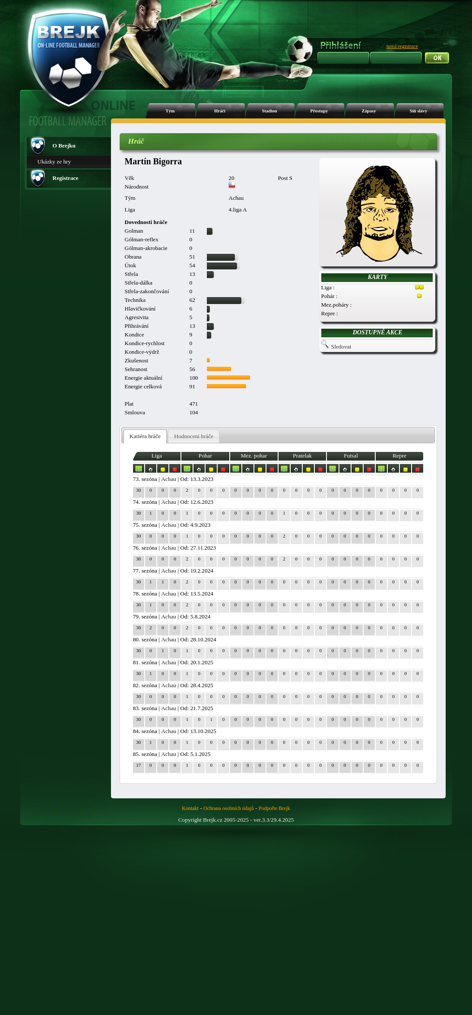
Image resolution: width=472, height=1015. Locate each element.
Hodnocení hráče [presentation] (193, 436)
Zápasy (368, 111)
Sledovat (341, 346)
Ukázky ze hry (54, 161)
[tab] (145, 436)
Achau (168, 479)
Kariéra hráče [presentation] (145, 436)
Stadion (269, 111)
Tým (169, 111)
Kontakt (190, 808)
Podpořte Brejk (274, 808)
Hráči (219, 111)
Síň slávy (419, 111)
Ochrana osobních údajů (228, 808)
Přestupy (319, 111)
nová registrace (402, 46)
